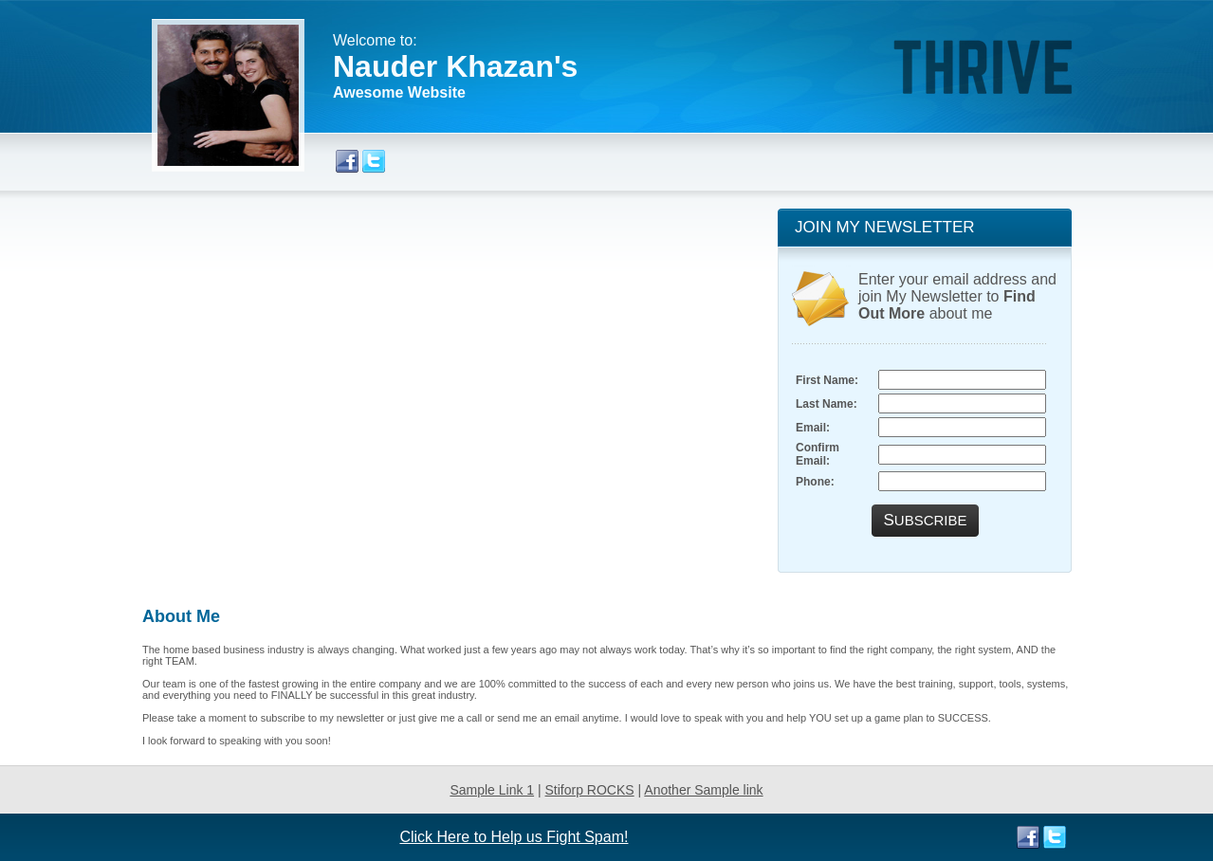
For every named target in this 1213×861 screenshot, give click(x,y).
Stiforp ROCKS (589, 789)
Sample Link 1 (492, 789)
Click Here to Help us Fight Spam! (513, 837)
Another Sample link (703, 789)
